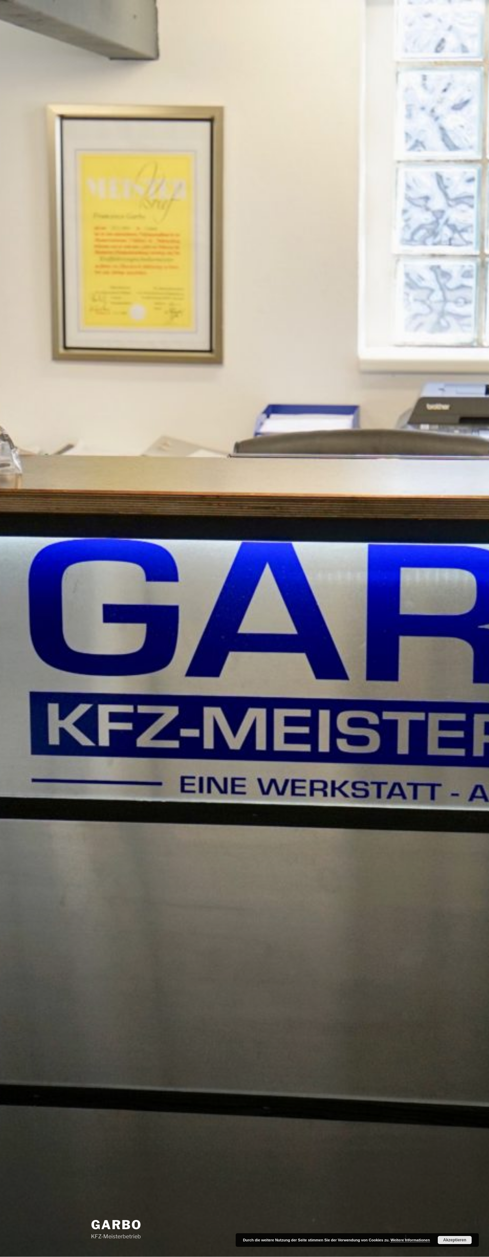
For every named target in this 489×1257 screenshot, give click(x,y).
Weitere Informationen (410, 1240)
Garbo (116, 1224)
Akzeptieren (454, 1240)
